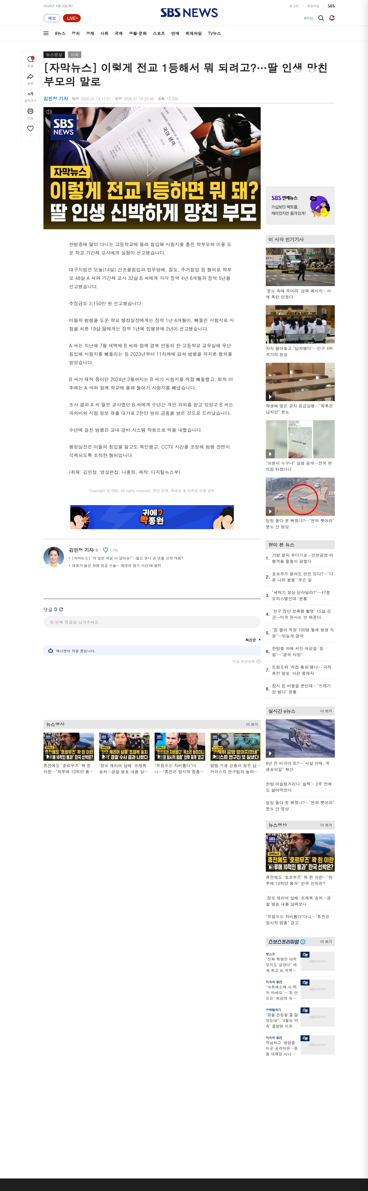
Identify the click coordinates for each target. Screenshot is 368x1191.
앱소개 (260, 1102)
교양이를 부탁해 (225, 1089)
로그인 (294, 6)
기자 (258, 1096)
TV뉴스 (214, 33)
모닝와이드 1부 (97, 1089)
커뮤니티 (304, 1089)
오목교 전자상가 (225, 1124)
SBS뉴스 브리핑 (140, 1118)
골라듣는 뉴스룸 (140, 1106)
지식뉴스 (304, 1077)
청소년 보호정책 (269, 1189)
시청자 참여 (83, 1159)
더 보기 (251, 722)
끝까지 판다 (179, 1124)
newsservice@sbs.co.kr (193, 1185)
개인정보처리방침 (134, 1159)
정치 (76, 33)
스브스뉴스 (221, 1109)
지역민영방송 (277, 1159)
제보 (258, 1083)
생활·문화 (137, 33)
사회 (104, 33)
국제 (118, 33)
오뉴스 (91, 1108)
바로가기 (262, 1068)
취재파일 (194, 33)
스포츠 (159, 33)
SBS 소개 (53, 1159)
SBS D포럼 (308, 1124)
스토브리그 (221, 1096)
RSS (258, 1108)
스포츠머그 (221, 1077)
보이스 (133, 1112)
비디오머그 (221, 1068)
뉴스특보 (92, 1126)
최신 (46, 1077)
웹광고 (108, 1159)
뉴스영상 (54, 55)
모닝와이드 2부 (97, 1096)
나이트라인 (94, 1114)
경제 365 (177, 1096)
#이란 (308, 18)
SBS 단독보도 (181, 1083)
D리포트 (177, 1102)
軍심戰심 (134, 1077)
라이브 (260, 1089)
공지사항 (261, 1129)
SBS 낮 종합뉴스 (140, 1124)
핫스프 (270, 954)
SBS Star (306, 1117)
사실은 (176, 1077)
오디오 (133, 1097)
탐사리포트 (179, 1115)
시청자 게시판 (265, 1114)
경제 (90, 33)
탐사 (174, 1130)
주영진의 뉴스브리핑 (101, 1102)
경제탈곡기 (273, 1009)
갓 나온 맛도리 (224, 1118)
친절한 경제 (179, 1089)
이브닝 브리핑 (138, 1083)
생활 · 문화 (51, 1108)
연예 (175, 33)
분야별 (48, 1068)
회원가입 (313, 6)
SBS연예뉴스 (309, 1110)
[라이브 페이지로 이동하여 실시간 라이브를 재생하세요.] (72, 18)
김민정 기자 (83, 550)
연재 (174, 1068)
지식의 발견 (274, 982)
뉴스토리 (92, 1120)
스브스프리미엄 (309, 1068)
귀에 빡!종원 (222, 1083)
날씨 (258, 1077)
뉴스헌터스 (94, 1083)
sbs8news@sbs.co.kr (197, 1177)
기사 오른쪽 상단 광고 (299, 140)
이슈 (46, 1132)
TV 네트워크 (52, 1126)
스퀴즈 (303, 1096)
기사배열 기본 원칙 (241, 1189)
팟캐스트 (304, 1083)
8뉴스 (60, 33)
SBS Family (245, 1159)
